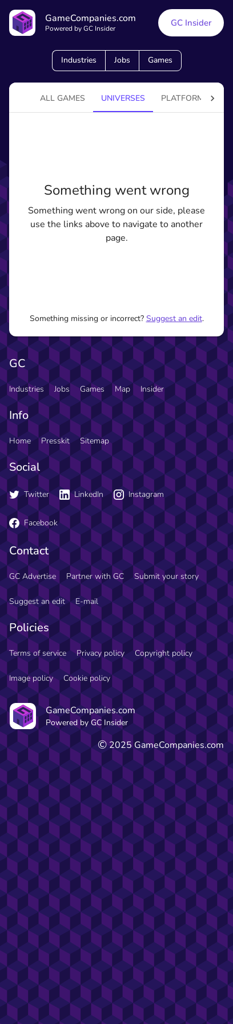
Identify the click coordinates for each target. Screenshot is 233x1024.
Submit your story (166, 576)
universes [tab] (123, 98)
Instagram (139, 494)
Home (20, 440)
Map (122, 389)
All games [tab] (62, 98)
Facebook (33, 522)
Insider (152, 389)
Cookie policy (86, 678)
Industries (79, 60)
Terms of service (37, 653)
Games (160, 60)
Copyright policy (163, 653)
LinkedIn (81, 494)
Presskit (55, 440)
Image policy (31, 678)
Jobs (122, 60)
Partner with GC (95, 576)
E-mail (86, 601)
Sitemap (94, 440)
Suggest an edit (174, 318)
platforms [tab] (185, 98)
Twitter (29, 494)
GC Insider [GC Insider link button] (191, 22)
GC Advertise (32, 576)
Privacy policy (100, 653)
